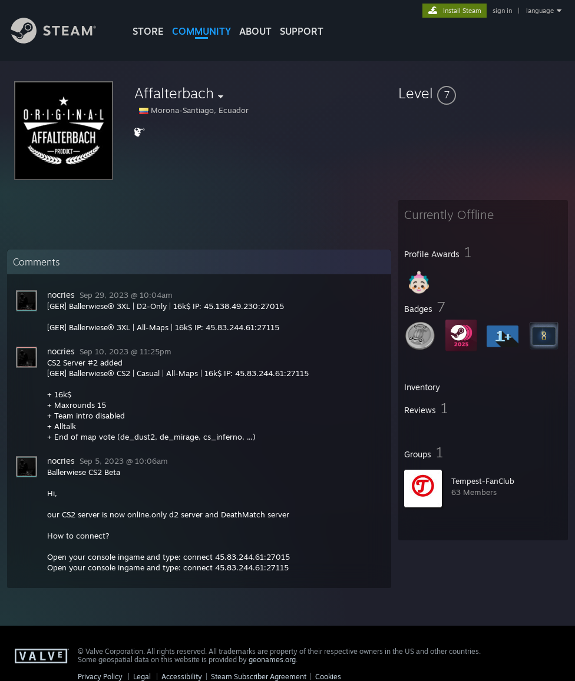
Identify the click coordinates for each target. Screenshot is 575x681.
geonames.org (272, 659)
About (255, 31)
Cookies (328, 676)
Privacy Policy (100, 676)
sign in (502, 10)
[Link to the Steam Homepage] (62, 40)
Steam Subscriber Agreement (258, 676)
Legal (142, 676)
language (540, 10)
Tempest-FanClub (482, 481)
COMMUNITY (201, 31)
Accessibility (181, 676)
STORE (148, 31)
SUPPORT (301, 31)
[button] (483, 93)
